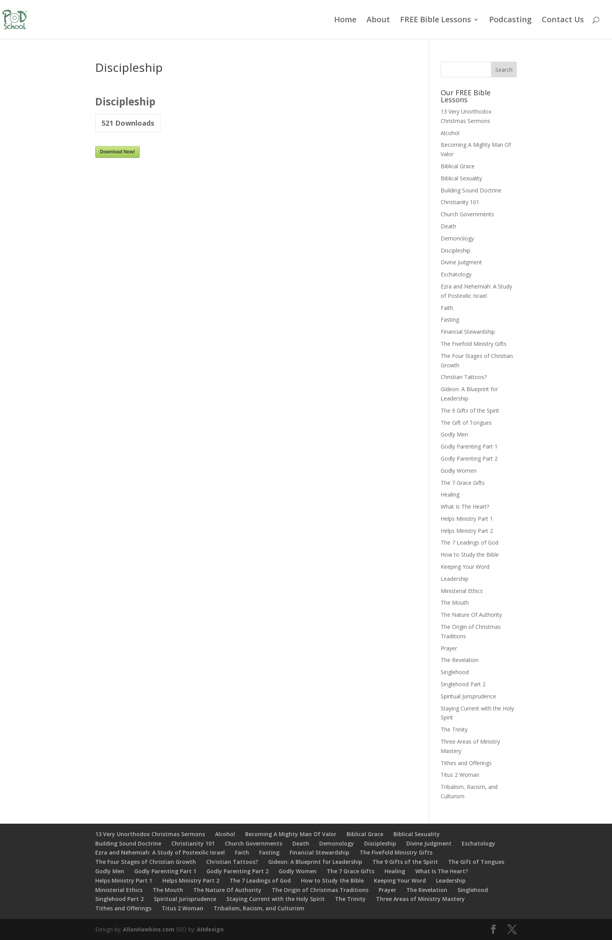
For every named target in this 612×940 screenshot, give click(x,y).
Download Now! (117, 152)
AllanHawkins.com (148, 929)
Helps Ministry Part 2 (467, 530)
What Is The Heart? (465, 506)
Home (345, 21)
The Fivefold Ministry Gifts (474, 343)
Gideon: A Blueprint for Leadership (315, 861)
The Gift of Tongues (466, 422)
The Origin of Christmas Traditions (320, 890)
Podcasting (510, 21)
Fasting (450, 319)
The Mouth (455, 602)
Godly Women (459, 470)
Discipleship (455, 250)
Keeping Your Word (465, 566)
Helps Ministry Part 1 (467, 518)
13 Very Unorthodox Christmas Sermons (150, 834)
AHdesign (210, 929)
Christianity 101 (460, 202)
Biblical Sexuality (461, 178)
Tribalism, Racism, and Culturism (258, 908)
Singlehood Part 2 (463, 684)
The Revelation (460, 660)
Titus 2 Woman (460, 774)
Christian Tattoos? (464, 377)
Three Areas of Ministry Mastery (420, 899)
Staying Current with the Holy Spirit (275, 899)
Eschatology (456, 274)
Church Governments (467, 214)
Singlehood (455, 672)
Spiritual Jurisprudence (468, 696)
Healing (450, 494)
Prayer (449, 648)
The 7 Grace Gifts (463, 482)
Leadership (454, 578)
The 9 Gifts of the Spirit (470, 410)
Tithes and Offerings (466, 763)
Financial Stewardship (468, 331)
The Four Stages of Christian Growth (145, 861)
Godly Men (454, 434)
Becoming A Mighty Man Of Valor (290, 834)
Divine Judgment (461, 262)
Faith (447, 308)
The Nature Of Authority (471, 614)
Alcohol (450, 133)
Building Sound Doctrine (471, 190)
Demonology (457, 238)
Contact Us (563, 21)
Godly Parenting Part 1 (469, 446)
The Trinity (454, 729)
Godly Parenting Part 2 (469, 458)
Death (448, 226)
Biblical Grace (458, 166)
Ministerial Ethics (462, 591)
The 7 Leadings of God (469, 542)
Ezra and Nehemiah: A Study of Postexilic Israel (160, 852)
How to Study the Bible (470, 554)
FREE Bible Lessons (435, 21)
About (378, 21)
